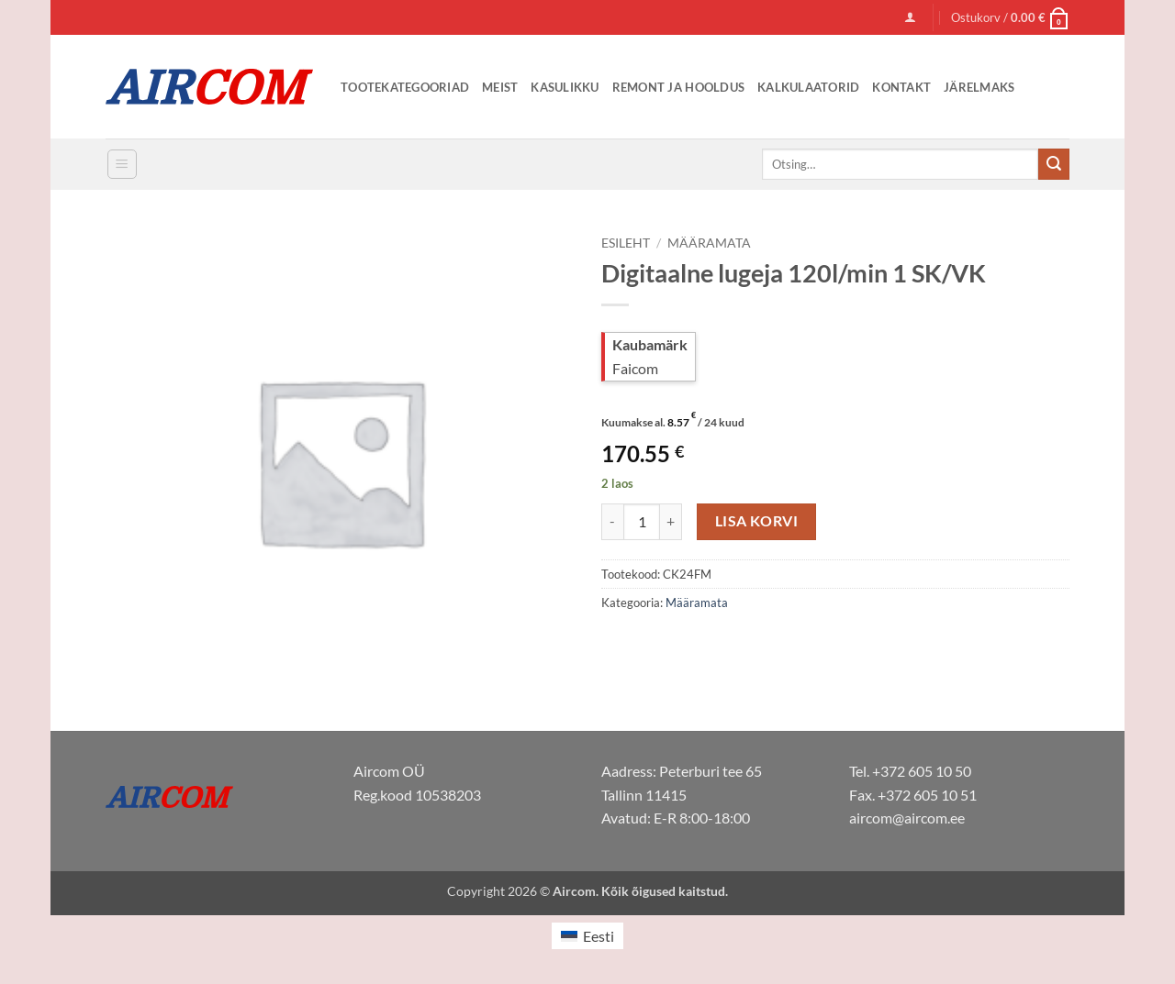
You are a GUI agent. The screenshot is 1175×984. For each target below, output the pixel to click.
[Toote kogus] (641, 521)
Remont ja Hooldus (678, 87)
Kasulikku (565, 87)
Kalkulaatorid (808, 87)
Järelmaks (979, 87)
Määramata (709, 243)
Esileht (625, 243)
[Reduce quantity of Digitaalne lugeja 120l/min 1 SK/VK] (612, 521)
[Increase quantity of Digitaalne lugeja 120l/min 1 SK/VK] (671, 521)
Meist (500, 87)
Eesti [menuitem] (598, 936)
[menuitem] (587, 936)
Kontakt (901, 87)
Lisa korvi (757, 521)
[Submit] (1053, 164)
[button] (910, 17)
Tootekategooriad (405, 87)
